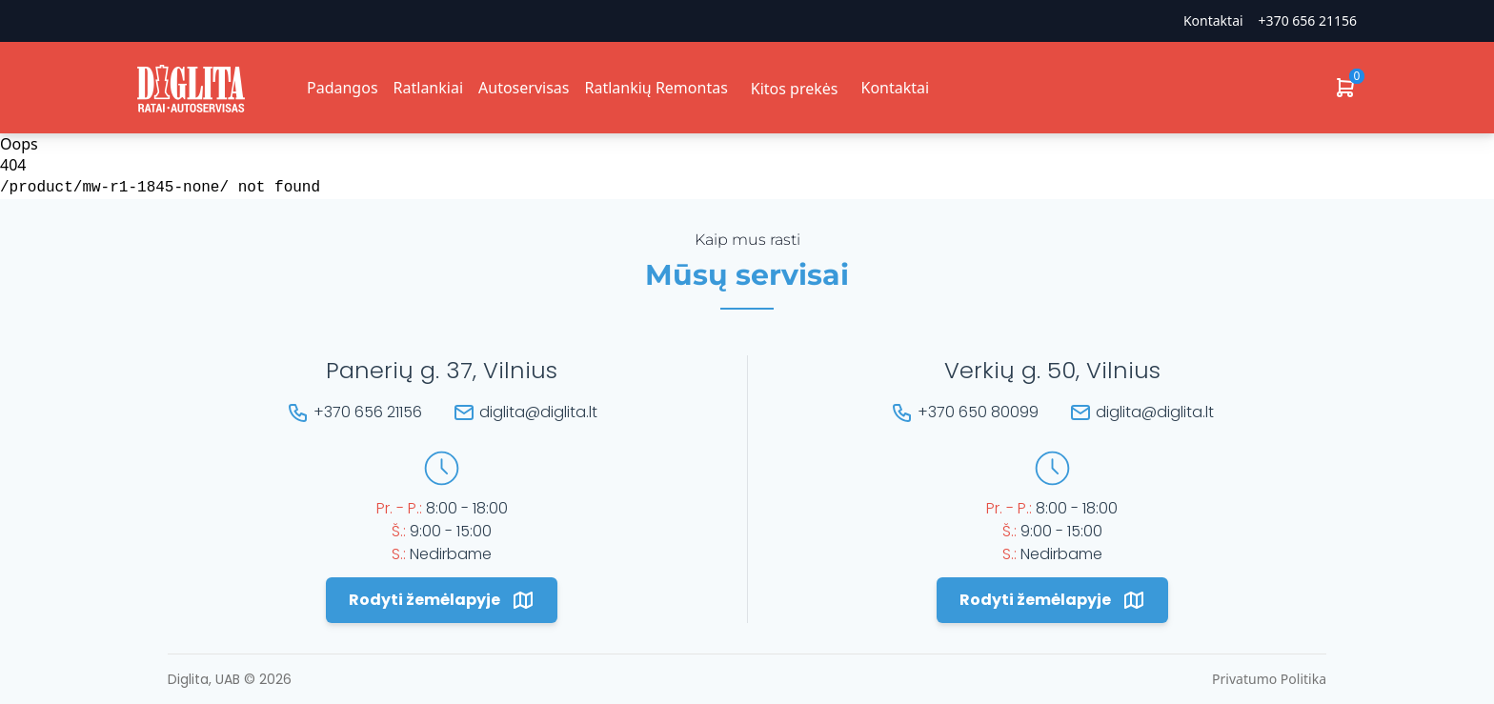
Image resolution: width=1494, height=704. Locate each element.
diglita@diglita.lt (538, 412)
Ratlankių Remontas (655, 87)
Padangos (342, 87)
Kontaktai (1213, 20)
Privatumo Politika (1269, 679)
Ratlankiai (428, 87)
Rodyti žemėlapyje (442, 600)
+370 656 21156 (1308, 20)
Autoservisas (523, 87)
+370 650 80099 (978, 412)
